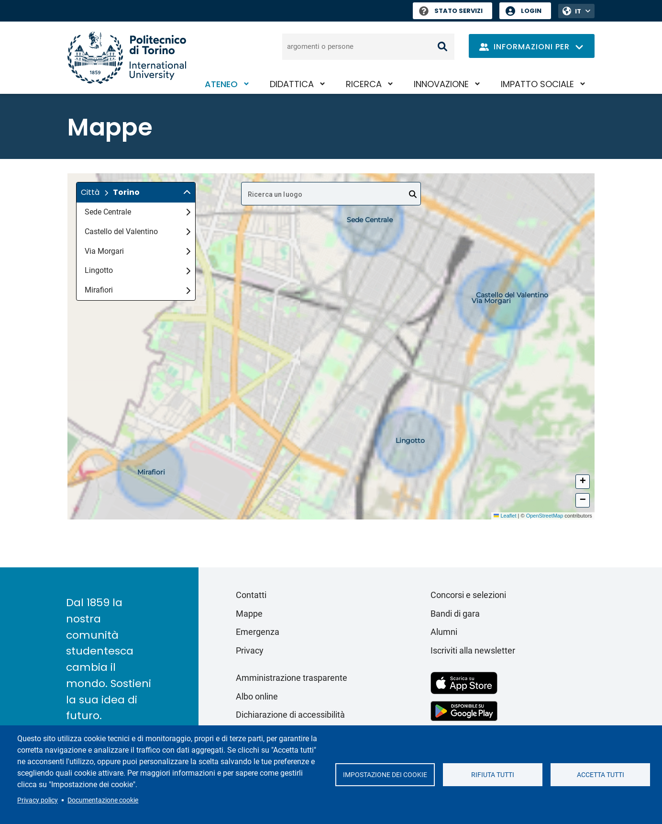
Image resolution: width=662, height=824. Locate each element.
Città (90, 192)
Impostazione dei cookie (385, 775)
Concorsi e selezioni (468, 595)
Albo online (257, 696)
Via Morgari (137, 251)
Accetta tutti (600, 775)
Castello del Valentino (137, 231)
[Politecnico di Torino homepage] (126, 58)
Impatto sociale (537, 84)
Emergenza (257, 632)
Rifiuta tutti (492, 775)
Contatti (251, 595)
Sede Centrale (137, 211)
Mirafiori (137, 289)
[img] (187, 192)
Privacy (250, 650)
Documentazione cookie (102, 800)
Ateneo (221, 84)
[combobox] (331, 193)
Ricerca (364, 84)
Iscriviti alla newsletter (472, 650)
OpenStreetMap (544, 516)
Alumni (443, 632)
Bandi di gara (455, 614)
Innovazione (441, 84)
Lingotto (137, 270)
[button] (136, 192)
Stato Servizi (451, 10)
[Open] (413, 194)
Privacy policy (37, 800)
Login (531, 10)
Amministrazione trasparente (291, 678)
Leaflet (505, 516)
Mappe (249, 614)
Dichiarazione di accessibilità (290, 715)
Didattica (292, 84)
